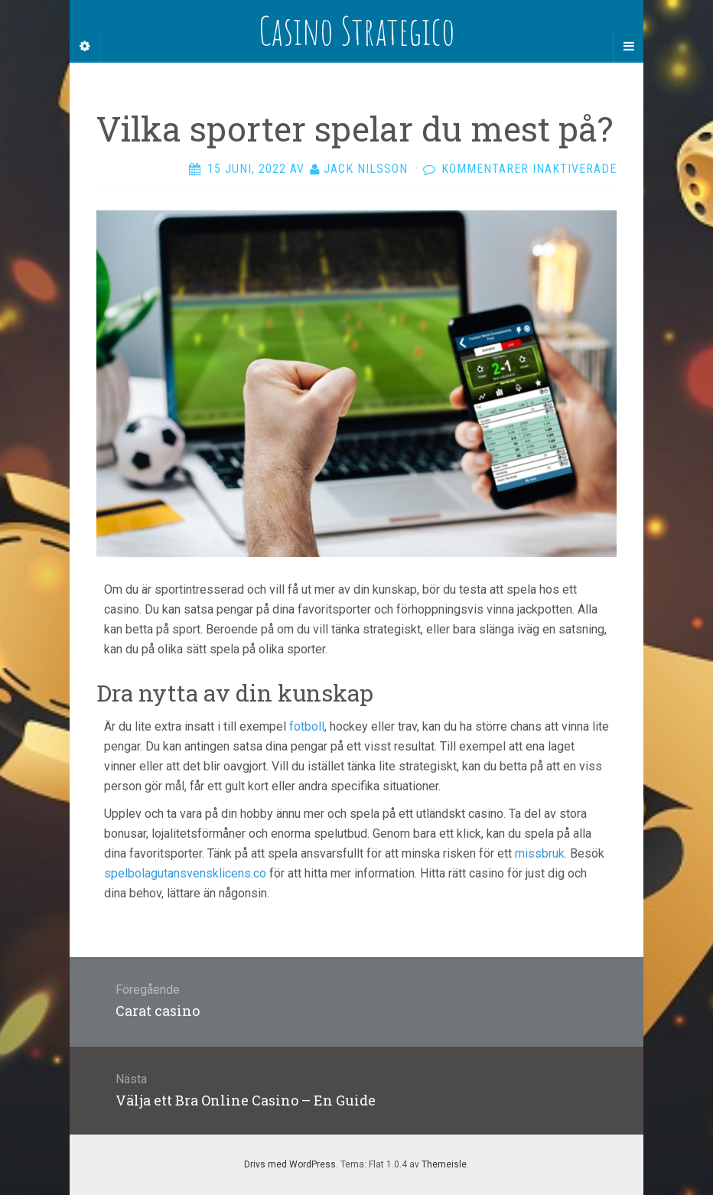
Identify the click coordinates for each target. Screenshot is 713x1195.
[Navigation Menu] (628, 46)
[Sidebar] (85, 46)
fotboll (306, 726)
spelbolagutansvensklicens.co (185, 873)
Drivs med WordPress (290, 1164)
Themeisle (444, 1164)
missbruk (540, 853)
